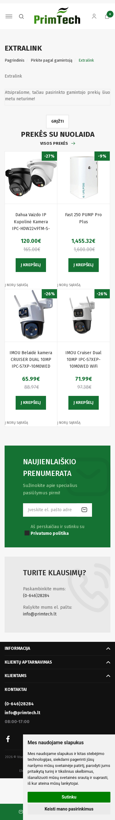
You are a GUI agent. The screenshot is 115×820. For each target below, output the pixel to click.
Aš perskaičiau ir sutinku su (57, 530)
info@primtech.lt (39, 614)
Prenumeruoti (84, 510)
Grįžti (57, 121)
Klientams (16, 675)
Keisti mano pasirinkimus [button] (68, 809)
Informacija (17, 648)
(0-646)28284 (36, 595)
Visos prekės (54, 143)
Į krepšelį (31, 264)
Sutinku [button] (69, 797)
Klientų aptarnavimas (28, 662)
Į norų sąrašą (16, 285)
